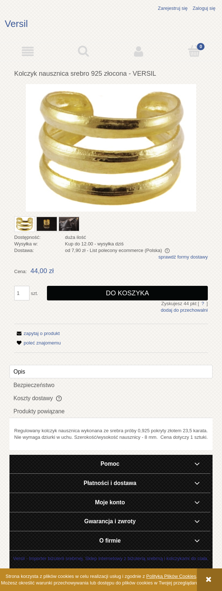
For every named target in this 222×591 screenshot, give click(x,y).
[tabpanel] (111, 434)
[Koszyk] (194, 51)
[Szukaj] (83, 51)
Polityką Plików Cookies (171, 576)
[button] (27, 51)
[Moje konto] (138, 51)
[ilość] (21, 293)
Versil (16, 23)
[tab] (111, 371)
